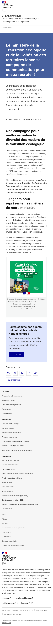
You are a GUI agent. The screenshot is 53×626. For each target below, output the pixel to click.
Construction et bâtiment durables (13, 545)
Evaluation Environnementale (11, 432)
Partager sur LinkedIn (22, 373)
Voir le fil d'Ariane (7, 28)
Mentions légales (41, 610)
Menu (49, 2)
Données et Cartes (8, 487)
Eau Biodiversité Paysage (10, 424)
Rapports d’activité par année (11, 405)
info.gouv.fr (6, 598)
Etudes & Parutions (8, 469)
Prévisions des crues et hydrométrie (13, 528)
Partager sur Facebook (8, 373)
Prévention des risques (9, 437)
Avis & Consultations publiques (12, 478)
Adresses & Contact (8, 400)
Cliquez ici (16, 354)
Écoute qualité (6, 409)
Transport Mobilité (8, 428)
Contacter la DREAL (26, 610)
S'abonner (14, 380)
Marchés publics (7, 491)
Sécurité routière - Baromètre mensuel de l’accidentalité (20, 504)
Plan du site (6, 610)
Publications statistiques (10, 465)
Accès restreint (7, 413)
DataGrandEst (6, 532)
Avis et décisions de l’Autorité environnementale (17, 474)
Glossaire (15, 610)
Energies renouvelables (9, 541)
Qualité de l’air (6, 537)
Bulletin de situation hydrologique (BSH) (15, 496)
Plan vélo (5, 523)
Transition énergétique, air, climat (12, 446)
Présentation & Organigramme (12, 396)
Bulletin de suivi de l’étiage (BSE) (13, 500)
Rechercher (44, 2)
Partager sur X (15, 373)
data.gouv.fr (25, 603)
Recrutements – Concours (10, 460)
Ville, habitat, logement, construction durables (17, 450)
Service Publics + (7, 509)
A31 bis (4, 519)
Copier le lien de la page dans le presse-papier (35, 373)
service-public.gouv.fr (24, 598)
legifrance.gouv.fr (9, 603)
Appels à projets (7, 482)
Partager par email (28, 373)
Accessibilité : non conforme (13, 614)
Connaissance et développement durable (15, 441)
